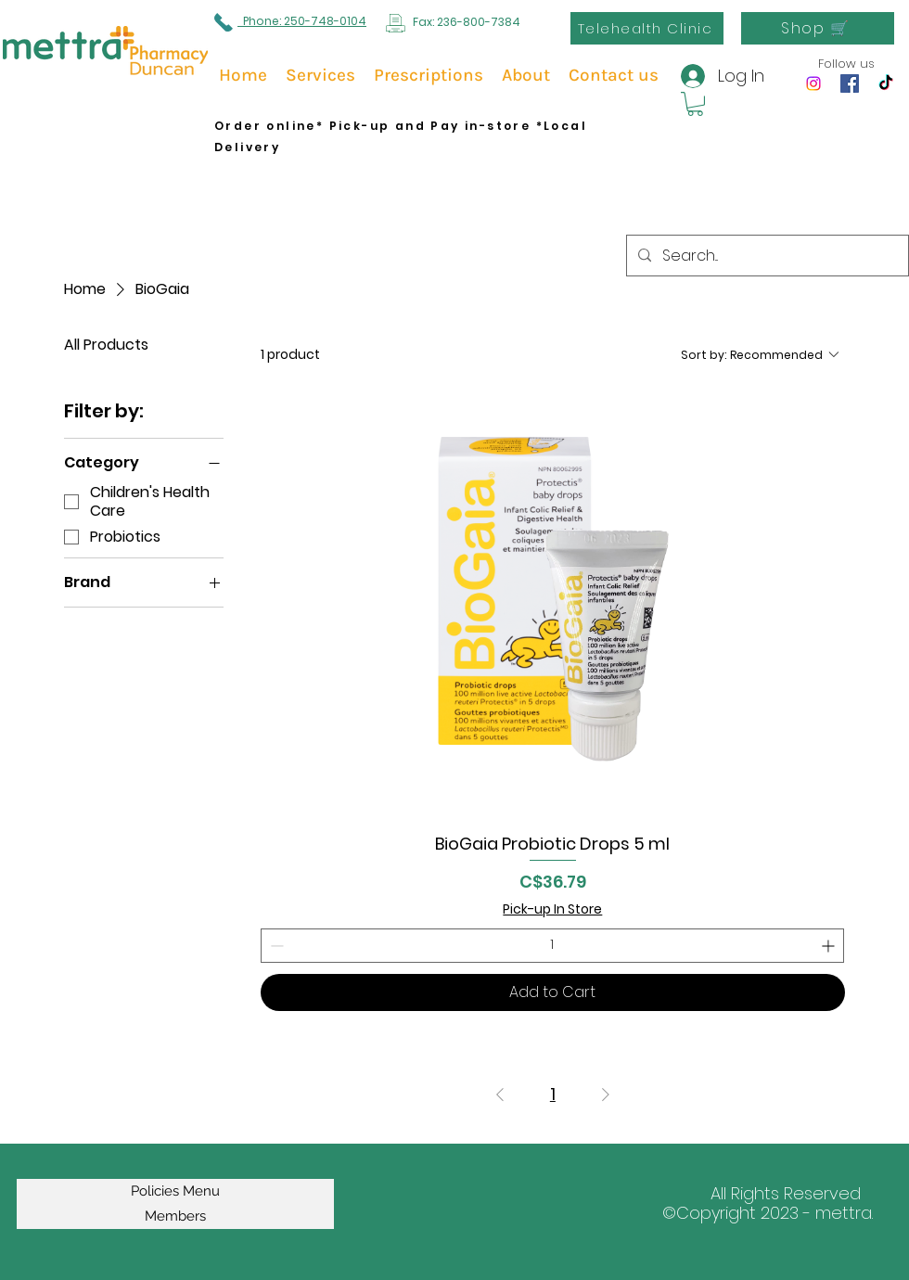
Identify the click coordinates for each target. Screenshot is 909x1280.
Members (175, 1216)
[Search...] (765, 256)
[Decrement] (275, 945)
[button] (695, 104)
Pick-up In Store (552, 909)
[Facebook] (849, 83)
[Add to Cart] (553, 992)
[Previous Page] (500, 1095)
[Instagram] (813, 83)
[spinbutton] (552, 945)
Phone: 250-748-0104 (301, 21)
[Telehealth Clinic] (646, 28)
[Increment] (829, 945)
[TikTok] (886, 83)
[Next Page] (606, 1095)
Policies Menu (175, 1191)
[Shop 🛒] (817, 28)
